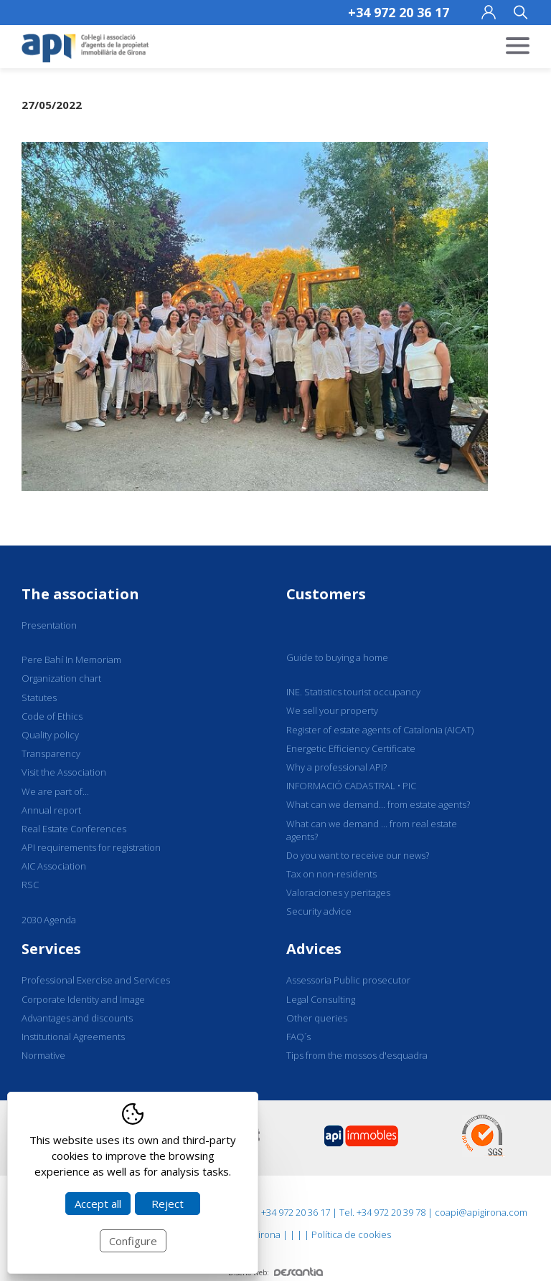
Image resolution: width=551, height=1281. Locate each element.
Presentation (49, 625)
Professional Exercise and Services (96, 979)
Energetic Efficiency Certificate (350, 748)
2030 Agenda (49, 919)
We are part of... (55, 791)
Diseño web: (275, 1272)
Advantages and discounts (77, 1017)
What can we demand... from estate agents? (378, 804)
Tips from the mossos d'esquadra (357, 1055)
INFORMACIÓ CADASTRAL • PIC (351, 785)
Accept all (98, 1203)
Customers (326, 594)
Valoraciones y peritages (338, 892)
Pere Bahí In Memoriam (71, 659)
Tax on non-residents (331, 873)
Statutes (39, 697)
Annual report (51, 810)
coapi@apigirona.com (481, 1212)
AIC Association (54, 865)
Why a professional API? (336, 767)
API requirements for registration (91, 847)
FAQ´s (298, 1036)
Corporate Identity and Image (83, 999)
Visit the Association (64, 772)
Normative (43, 1055)
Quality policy (50, 734)
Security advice (319, 911)
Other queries (316, 1017)
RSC (30, 884)
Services (51, 948)
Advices (314, 948)
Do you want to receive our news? (357, 855)
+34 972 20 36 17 (398, 12)
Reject (167, 1203)
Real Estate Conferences (74, 828)
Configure (133, 1241)
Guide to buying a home (337, 657)
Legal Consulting (320, 999)
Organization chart (61, 678)
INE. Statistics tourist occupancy (353, 691)
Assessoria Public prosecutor (348, 979)
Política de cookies (351, 1234)
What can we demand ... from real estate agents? (371, 830)
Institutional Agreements (73, 1036)
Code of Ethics (52, 716)
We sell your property (332, 710)
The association (80, 594)
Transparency (51, 753)
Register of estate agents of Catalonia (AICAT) (380, 729)
